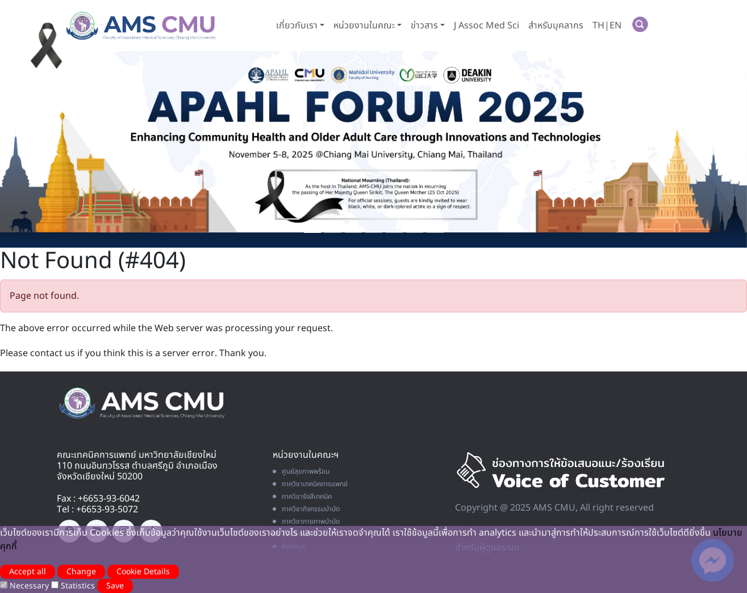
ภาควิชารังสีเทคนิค (302, 496)
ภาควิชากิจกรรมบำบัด (306, 509)
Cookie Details (143, 572)
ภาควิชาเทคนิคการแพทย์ (310, 484)
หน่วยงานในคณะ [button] (364, 25)
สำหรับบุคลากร (555, 25)
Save (115, 586)
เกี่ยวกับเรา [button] (297, 25)
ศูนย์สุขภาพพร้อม (301, 471)
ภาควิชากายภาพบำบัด (306, 521)
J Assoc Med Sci (486, 25)
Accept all (27, 572)
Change (81, 572)
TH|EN (606, 25)
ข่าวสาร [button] (424, 25)
